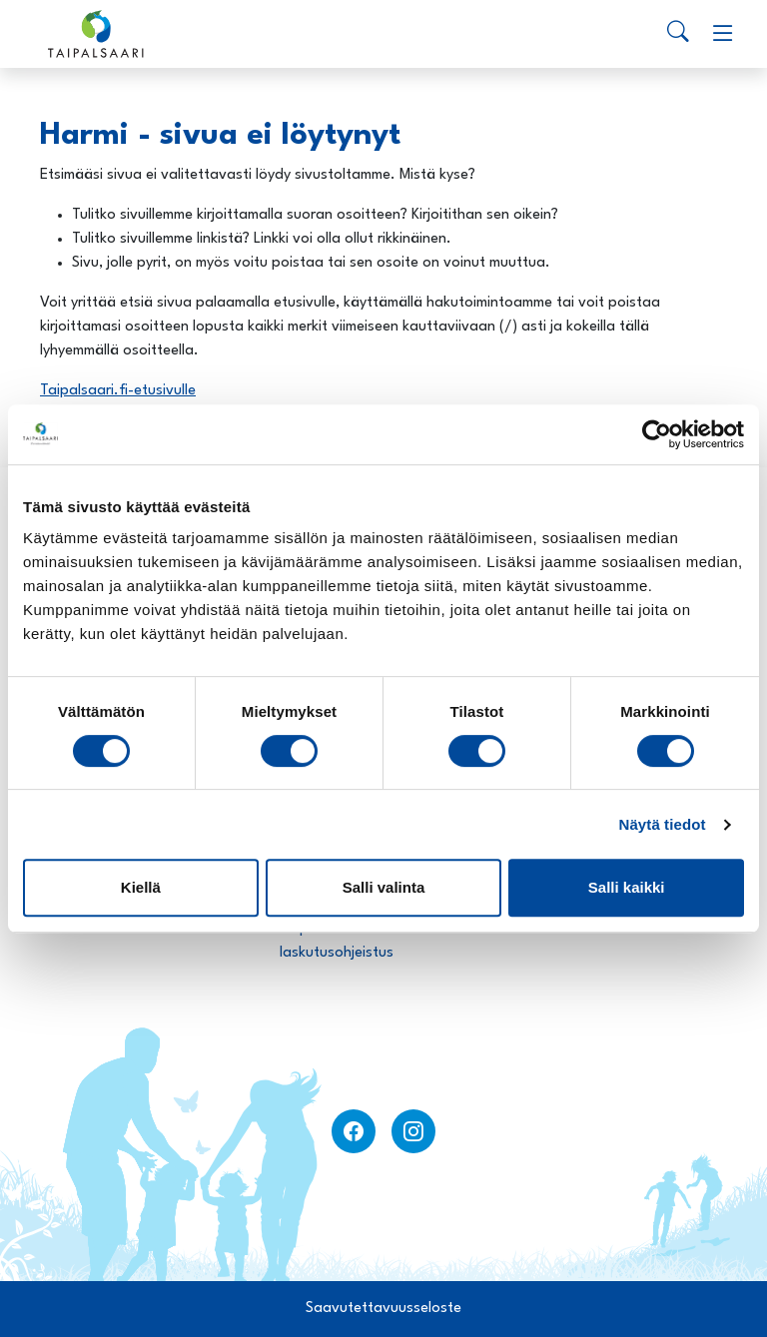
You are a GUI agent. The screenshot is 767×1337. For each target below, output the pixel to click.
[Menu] (723, 34)
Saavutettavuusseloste (383, 1308)
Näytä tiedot (662, 824)
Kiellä (141, 887)
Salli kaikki (626, 887)
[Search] (678, 34)
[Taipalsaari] (96, 34)
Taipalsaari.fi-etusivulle (118, 390)
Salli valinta (384, 887)
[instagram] (413, 1131)
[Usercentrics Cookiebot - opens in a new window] (656, 434)
